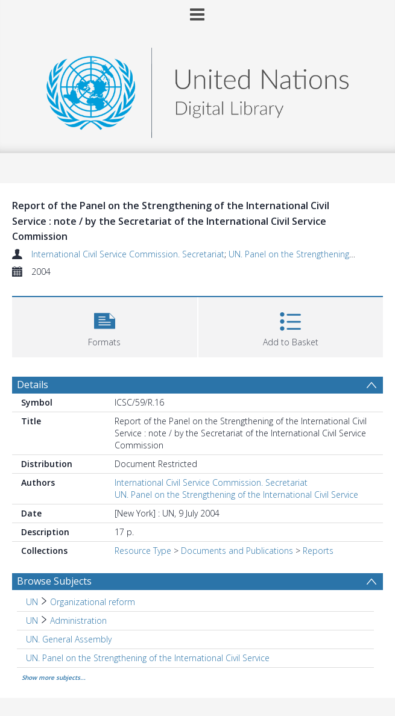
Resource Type (143, 550)
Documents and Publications (237, 550)
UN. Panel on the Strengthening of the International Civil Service (236, 494)
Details (32, 384)
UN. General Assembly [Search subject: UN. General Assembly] (69, 639)
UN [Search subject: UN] (32, 602)
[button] (104, 325)
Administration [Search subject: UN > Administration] (78, 620)
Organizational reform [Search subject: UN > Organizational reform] (92, 602)
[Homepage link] (197, 89)
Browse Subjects (54, 581)
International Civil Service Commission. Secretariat (127, 254)
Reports (318, 550)
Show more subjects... (54, 677)
